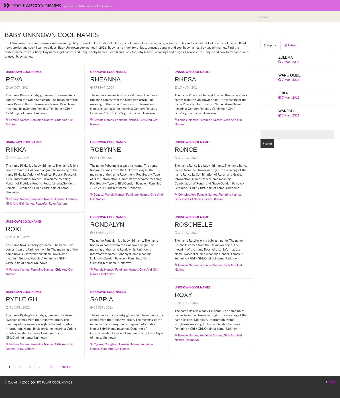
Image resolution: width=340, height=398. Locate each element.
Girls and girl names (20, 203)
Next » (66, 367)
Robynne (105, 149)
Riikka (16, 149)
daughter (111, 344)
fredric (60, 199)
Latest (290, 45)
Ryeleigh (21, 299)
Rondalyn (107, 224)
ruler (52, 203)
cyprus (98, 344)
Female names (19, 120)
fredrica (71, 199)
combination (187, 194)
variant (62, 203)
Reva (14, 79)
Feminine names (42, 120)
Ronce (186, 149)
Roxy (183, 294)
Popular (270, 45)
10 (51, 367)
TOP (330, 382)
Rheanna (105, 79)
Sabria (101, 299)
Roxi (13, 229)
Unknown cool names (24, 72)
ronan (218, 199)
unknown (107, 274)
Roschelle (193, 224)
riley (20, 348)
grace (208, 199)
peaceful (41, 203)
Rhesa (185, 79)
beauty (98, 194)
